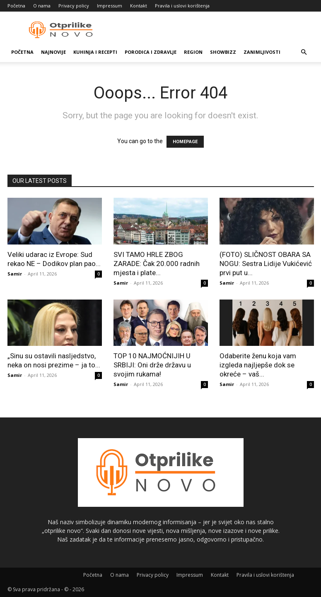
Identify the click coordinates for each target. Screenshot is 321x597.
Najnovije (53, 52)
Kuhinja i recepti (95, 52)
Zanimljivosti (262, 52)
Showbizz (223, 52)
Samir (14, 274)
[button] (304, 52)
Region (193, 52)
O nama (42, 5)
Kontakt (138, 5)
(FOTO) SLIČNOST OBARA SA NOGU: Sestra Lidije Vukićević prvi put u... (266, 263)
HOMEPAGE (185, 141)
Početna (16, 5)
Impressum (109, 5)
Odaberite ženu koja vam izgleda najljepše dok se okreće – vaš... (258, 365)
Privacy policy (73, 5)
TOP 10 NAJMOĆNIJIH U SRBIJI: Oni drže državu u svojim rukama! (152, 365)
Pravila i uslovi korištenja (182, 5)
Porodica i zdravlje (150, 52)
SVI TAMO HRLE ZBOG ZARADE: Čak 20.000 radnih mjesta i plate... (156, 263)
